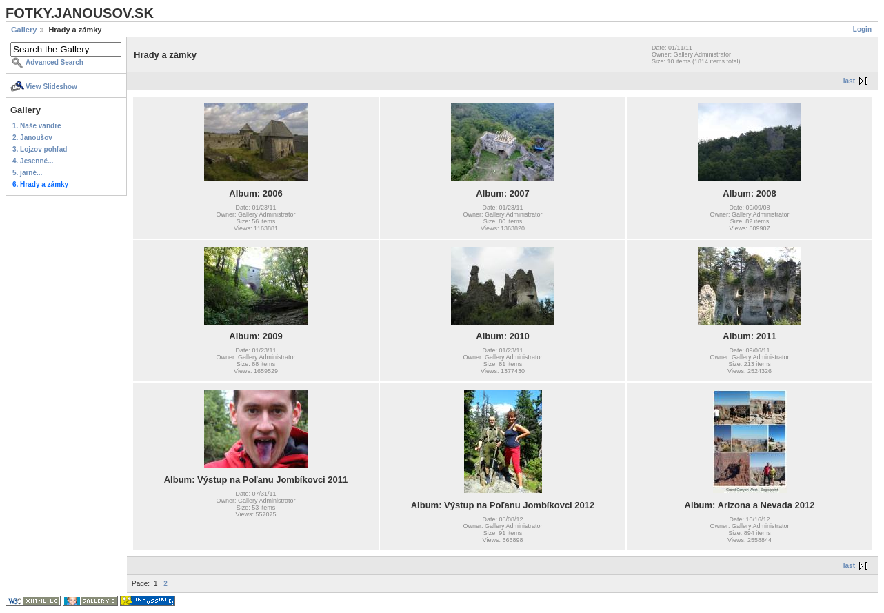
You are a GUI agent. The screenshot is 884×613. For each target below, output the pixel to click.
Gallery (24, 30)
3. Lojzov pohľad (39, 149)
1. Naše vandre (36, 126)
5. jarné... (27, 173)
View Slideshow (51, 86)
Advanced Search (54, 62)
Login (862, 29)
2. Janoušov (32, 137)
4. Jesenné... (32, 161)
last (849, 81)
